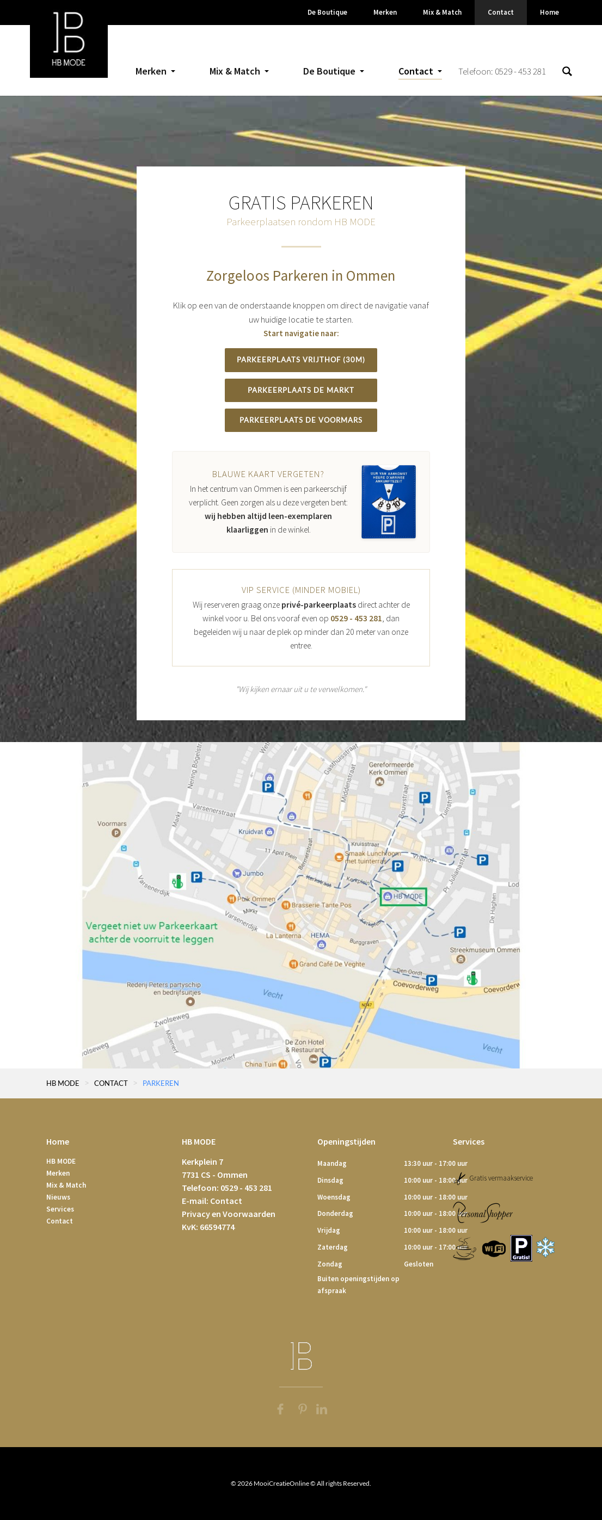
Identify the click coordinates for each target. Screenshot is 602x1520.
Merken (58, 1173)
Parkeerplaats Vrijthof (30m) (301, 359)
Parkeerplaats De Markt (301, 390)
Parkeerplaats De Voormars (301, 420)
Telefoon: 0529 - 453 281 (502, 71)
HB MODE (355, 221)
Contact (59, 1221)
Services (60, 1209)
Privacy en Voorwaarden (228, 1213)
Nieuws (58, 1197)
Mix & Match (66, 1185)
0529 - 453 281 (356, 618)
